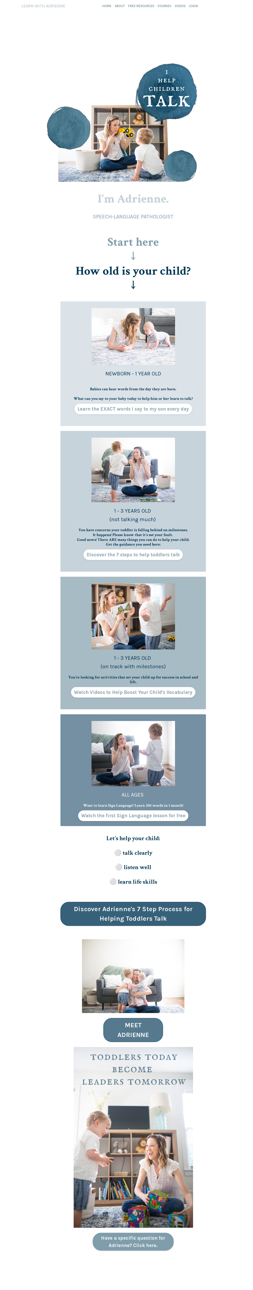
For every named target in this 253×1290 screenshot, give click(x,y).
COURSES (164, 6)
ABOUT (120, 6)
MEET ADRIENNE (133, 1030)
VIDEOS (180, 6)
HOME (106, 6)
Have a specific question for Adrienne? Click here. (133, 1241)
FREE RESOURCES (141, 6)
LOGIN (193, 6)
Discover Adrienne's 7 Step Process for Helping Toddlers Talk (133, 913)
